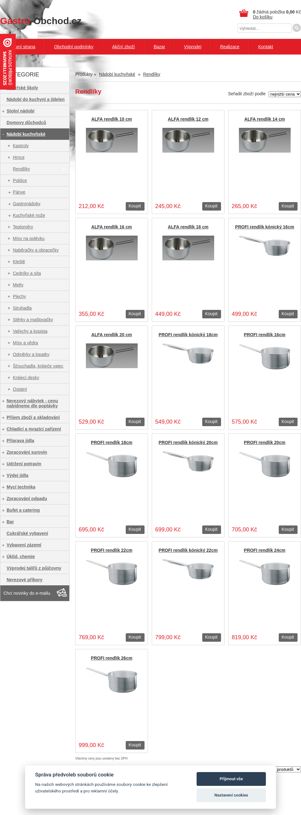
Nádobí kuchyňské (26, 134)
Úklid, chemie (21, 556)
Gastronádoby (26, 203)
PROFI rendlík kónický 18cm (188, 334)
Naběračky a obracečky (36, 250)
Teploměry (23, 226)
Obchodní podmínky (73, 46)
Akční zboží (123, 46)
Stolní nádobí (20, 110)
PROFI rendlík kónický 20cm (188, 442)
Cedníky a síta (27, 273)
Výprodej (192, 46)
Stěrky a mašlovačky (33, 319)
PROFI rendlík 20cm (264, 442)
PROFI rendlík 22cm (111, 550)
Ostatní (20, 389)
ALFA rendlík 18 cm (188, 226)
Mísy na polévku (29, 238)
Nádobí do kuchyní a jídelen (36, 99)
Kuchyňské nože (29, 215)
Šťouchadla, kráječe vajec (38, 365)
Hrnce (18, 157)
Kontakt (265, 46)
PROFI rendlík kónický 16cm (264, 226)
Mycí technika (21, 486)
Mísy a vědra (25, 342)
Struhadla (22, 308)
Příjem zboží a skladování (33, 417)
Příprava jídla (20, 440)
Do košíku (262, 16)
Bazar (159, 46)
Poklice (20, 180)
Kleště (19, 261)
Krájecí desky (26, 377)
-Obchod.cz (41, 21)
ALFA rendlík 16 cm (111, 226)
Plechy (19, 296)
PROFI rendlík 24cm (264, 550)
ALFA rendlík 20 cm (111, 334)
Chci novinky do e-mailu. (27, 593)
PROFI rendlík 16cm (264, 334)
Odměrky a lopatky (31, 354)
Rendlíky (21, 168)
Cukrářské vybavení (27, 533)
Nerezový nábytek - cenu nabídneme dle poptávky (32, 403)
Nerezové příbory (24, 579)
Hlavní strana (22, 46)
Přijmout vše (231, 778)
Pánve (19, 192)
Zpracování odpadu (27, 498)
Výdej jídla (17, 475)
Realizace (229, 46)
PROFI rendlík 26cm (111, 658)
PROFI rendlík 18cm (111, 442)
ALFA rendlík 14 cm (264, 119)
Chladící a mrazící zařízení (34, 428)
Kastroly (21, 145)
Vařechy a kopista (30, 331)
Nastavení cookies (231, 795)
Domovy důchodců (26, 122)
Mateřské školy (22, 87)
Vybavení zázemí (24, 544)
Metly (18, 284)
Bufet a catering (23, 510)
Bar (10, 521)
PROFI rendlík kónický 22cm (188, 550)
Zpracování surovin (27, 452)
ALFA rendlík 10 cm (111, 119)
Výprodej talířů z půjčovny (34, 568)
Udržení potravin (24, 463)
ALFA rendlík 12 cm (188, 119)
